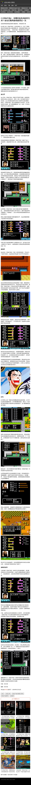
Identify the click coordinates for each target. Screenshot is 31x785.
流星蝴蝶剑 (17, 12)
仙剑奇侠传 (10, 12)
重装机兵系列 (4, 8)
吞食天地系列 (4, 696)
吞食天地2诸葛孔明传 (17, 693)
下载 (9, 5)
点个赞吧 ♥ (15, 699)
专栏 (16, 5)
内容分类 (8, 693)
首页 (2, 5)
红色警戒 (3, 12)
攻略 (12, 5)
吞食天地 (14, 10)
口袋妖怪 (26, 10)
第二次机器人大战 (5, 10)
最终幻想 (20, 10)
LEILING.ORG (5, 779)
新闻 (5, 5)
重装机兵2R (25, 8)
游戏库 (12, 696)
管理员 (6, 689)
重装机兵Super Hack (14, 8)
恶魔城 (23, 12)
